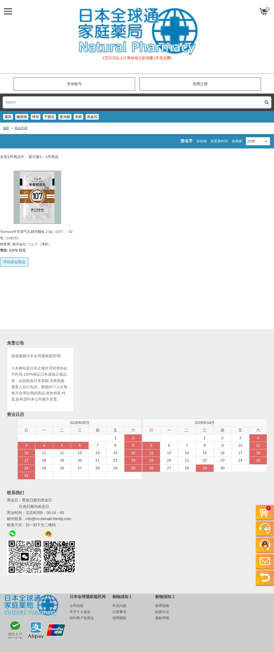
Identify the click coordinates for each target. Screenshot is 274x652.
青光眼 (65, 117)
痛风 (8, 117)
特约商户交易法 (82, 618)
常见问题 (119, 606)
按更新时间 (219, 141)
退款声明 (162, 618)
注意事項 (119, 612)
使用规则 (119, 618)
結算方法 (162, 612)
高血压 (92, 117)
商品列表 (20, 128)
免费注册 (200, 84)
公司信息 (76, 606)
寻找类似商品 (14, 262)
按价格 (201, 141)
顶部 (6, 128)
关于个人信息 (80, 612)
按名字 (187, 141)
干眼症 (49, 117)
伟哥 (35, 117)
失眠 (78, 117)
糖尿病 (22, 117)
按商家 (237, 141)
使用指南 (162, 606)
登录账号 (74, 84)
